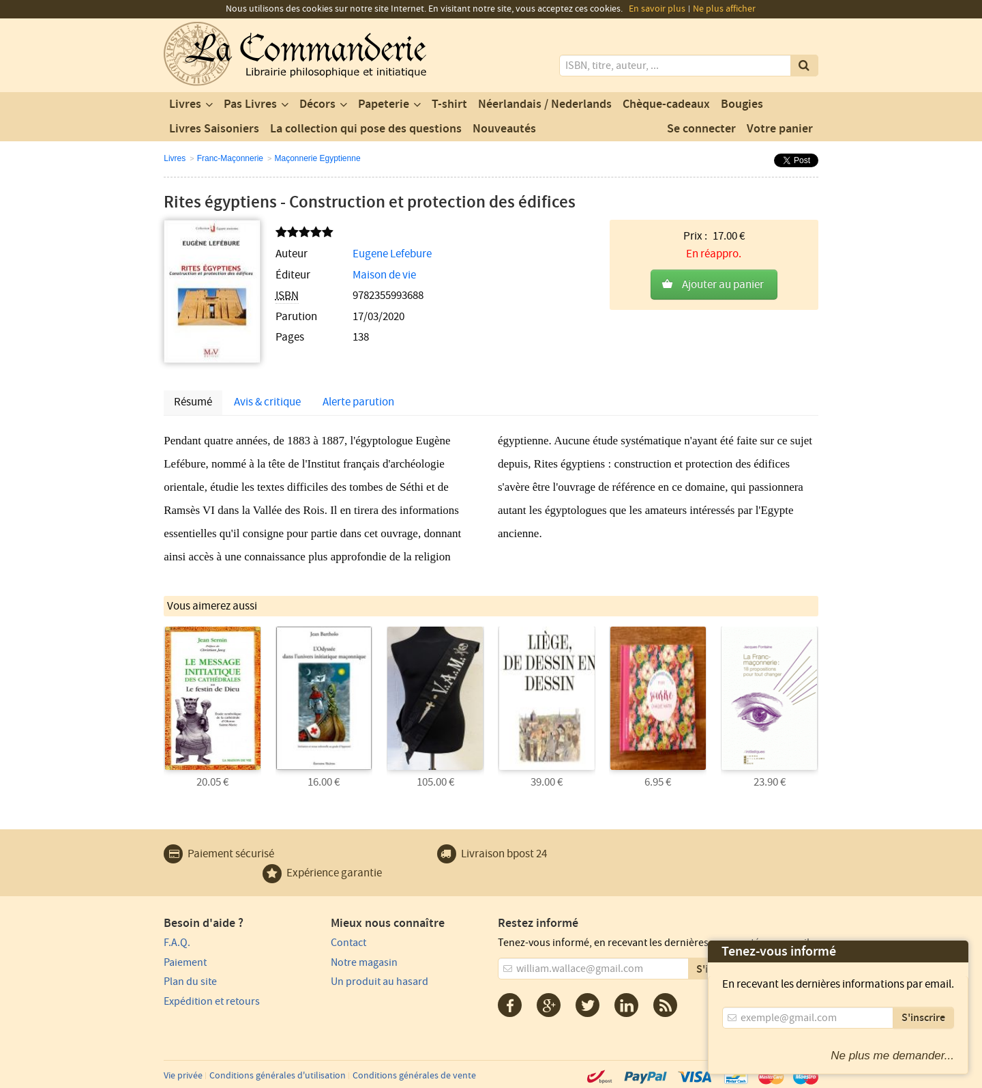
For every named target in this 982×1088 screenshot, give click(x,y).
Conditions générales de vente (414, 1076)
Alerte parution (358, 402)
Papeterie (383, 104)
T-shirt (449, 104)
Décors (317, 104)
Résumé (193, 402)
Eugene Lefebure (392, 253)
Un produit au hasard (379, 981)
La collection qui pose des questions (366, 129)
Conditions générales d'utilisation (277, 1076)
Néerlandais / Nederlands (545, 104)
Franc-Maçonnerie (230, 158)
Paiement (185, 962)
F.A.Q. (177, 942)
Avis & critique (267, 402)
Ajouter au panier (723, 284)
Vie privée (183, 1076)
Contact (348, 942)
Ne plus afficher (724, 9)
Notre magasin (364, 962)
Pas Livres (250, 104)
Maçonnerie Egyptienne (317, 158)
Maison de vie (384, 275)
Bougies (742, 104)
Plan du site (190, 981)
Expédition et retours (212, 1001)
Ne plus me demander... (892, 1055)
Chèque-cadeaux (666, 104)
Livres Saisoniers (214, 129)
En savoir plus (657, 9)
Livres (185, 104)
